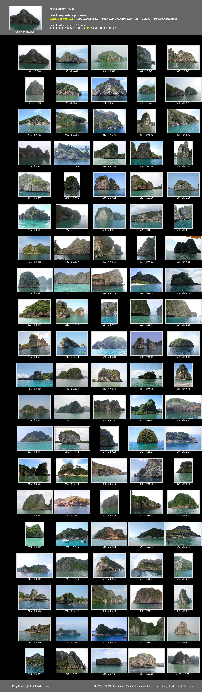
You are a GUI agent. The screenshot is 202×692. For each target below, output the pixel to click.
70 (101, 28)
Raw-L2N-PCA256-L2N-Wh (120, 18)
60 (96, 28)
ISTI (95, 686)
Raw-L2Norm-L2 (87, 18)
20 (79, 28)
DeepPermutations (165, 18)
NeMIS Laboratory (114, 686)
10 (74, 28)
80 (105, 28)
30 (83, 28)
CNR (100, 686)
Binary (146, 18)
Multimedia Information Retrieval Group (146, 686)
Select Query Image (62, 8)
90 (110, 28)
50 (92, 28)
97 (114, 28)
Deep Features (19, 686)
